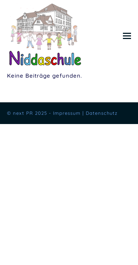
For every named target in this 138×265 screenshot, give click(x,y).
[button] (127, 35)
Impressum (67, 113)
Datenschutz (101, 113)
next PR (23, 113)
